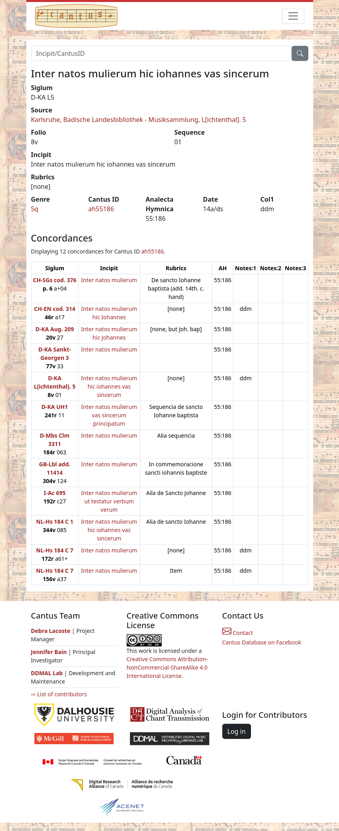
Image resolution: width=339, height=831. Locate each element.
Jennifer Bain (50, 652)
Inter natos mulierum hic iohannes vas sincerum (109, 386)
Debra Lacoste (51, 631)
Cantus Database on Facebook (262, 642)
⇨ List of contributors (59, 694)
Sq (35, 208)
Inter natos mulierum (109, 280)
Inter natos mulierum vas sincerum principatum (109, 415)
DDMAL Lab (47, 673)
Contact (237, 633)
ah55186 (101, 208)
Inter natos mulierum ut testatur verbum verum (109, 501)
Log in (236, 731)
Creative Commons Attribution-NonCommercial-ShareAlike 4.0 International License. (167, 667)
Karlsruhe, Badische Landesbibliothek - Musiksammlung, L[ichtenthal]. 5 (138, 119)
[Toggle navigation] (293, 16)
